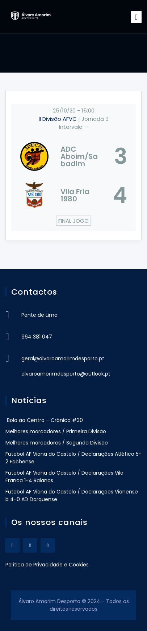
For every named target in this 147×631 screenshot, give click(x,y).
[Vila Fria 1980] (73, 195)
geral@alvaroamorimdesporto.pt (62, 358)
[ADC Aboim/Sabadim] (73, 156)
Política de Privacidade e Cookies (47, 564)
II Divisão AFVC (58, 119)
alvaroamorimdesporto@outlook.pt (65, 373)
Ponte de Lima (39, 315)
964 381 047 (36, 336)
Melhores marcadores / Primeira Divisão (55, 431)
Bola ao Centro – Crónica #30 (44, 420)
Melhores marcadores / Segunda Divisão (56, 442)
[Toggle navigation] (136, 17)
